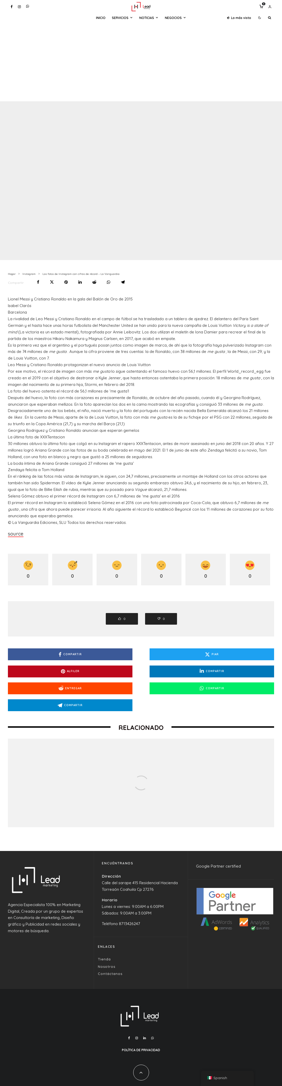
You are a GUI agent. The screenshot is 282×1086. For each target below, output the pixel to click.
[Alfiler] (66, 282)
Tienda (104, 937)
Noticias (146, 18)
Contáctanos (110, 952)
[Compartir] (38, 282)
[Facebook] (11, 6)
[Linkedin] (145, 1015)
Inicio (101, 18)
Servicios (120, 18)
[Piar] (52, 282)
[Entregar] (94, 282)
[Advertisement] (141, 62)
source (14, 532)
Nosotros (106, 944)
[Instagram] (19, 6)
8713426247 (129, 901)
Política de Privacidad (141, 1028)
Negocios (173, 18)
